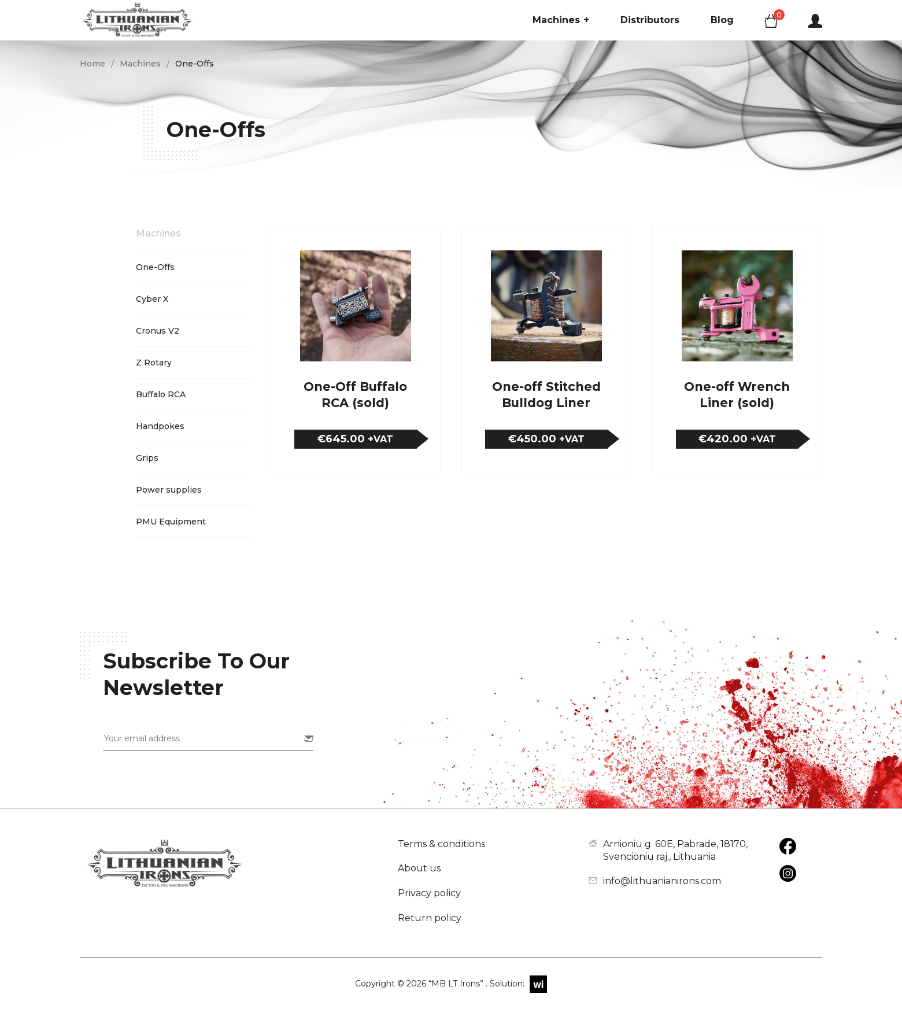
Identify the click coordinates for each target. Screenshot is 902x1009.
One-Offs (155, 267)
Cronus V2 (157, 331)
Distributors (649, 19)
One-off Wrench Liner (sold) (737, 394)
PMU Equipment (171, 521)
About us (419, 868)
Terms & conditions (441, 843)
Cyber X (152, 299)
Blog (722, 19)
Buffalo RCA (161, 394)
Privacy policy (429, 893)
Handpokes (160, 426)
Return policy (429, 917)
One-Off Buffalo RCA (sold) (355, 394)
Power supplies (169, 490)
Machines (561, 20)
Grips (147, 458)
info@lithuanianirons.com (662, 880)
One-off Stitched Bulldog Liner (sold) (546, 394)
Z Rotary (154, 362)
